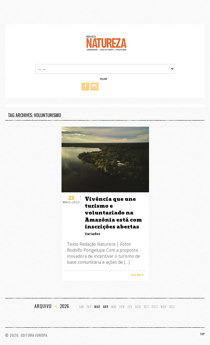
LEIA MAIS (137, 275)
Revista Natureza (106, 43)
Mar (97, 306)
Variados (92, 233)
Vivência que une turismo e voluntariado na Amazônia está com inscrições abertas (113, 213)
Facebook (85, 87)
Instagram (94, 87)
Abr (106, 306)
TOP (202, 334)
